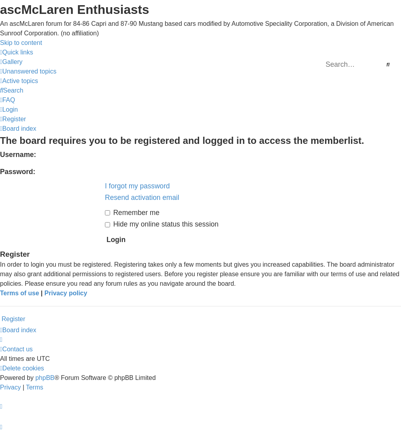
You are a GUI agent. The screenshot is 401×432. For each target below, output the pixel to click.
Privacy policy (66, 293)
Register (13, 319)
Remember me (132, 213)
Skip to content (21, 42)
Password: (17, 172)
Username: (18, 155)
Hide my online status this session (162, 224)
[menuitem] (11, 61)
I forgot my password (137, 186)
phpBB (44, 377)
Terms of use (19, 293)
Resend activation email (142, 197)
